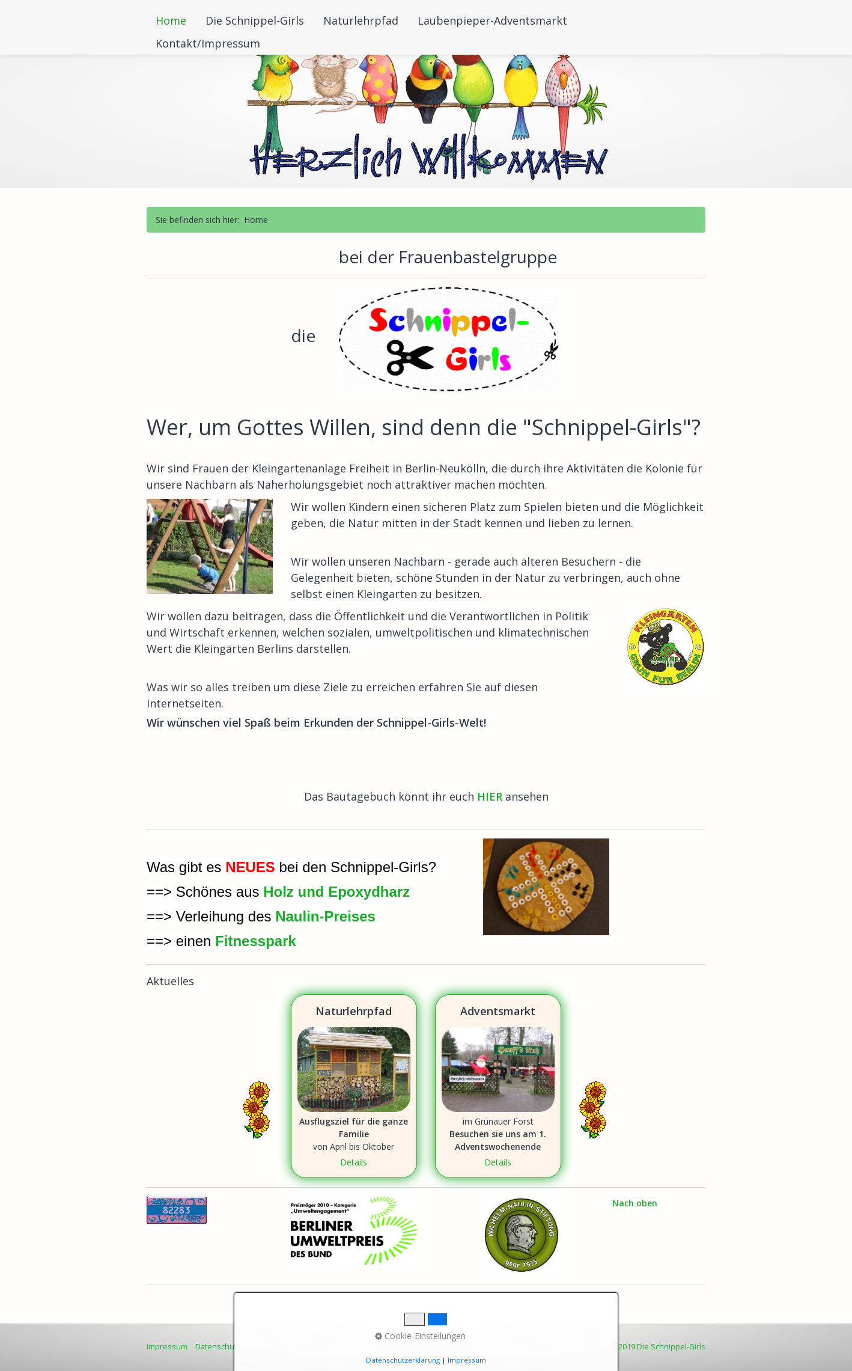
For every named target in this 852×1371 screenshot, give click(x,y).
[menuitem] (171, 20)
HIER (491, 796)
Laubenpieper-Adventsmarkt (492, 20)
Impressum (167, 1347)
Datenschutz (218, 1347)
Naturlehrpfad (360, 20)
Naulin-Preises (325, 916)
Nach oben (634, 1203)
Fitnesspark (255, 941)
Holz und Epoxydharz (336, 892)
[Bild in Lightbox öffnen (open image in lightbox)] (210, 546)
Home (171, 20)
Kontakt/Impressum (208, 43)
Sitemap (263, 1347)
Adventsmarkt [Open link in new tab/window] (498, 1086)
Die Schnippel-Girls (254, 20)
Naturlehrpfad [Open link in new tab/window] (353, 1086)
